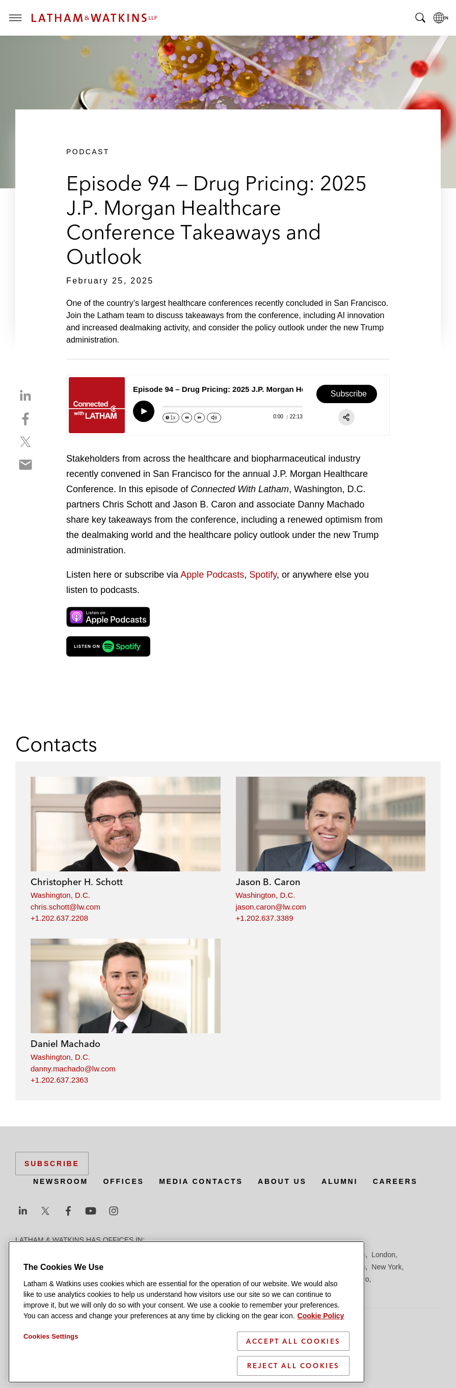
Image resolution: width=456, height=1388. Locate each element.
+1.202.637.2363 (59, 1079)
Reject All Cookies (293, 1366)
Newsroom (60, 1181)
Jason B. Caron (268, 882)
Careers (395, 1181)
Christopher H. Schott (77, 882)
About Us (282, 1181)
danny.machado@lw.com (73, 1068)
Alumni (339, 1181)
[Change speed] (171, 417)
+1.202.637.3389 (264, 918)
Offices (123, 1181)
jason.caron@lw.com (271, 906)
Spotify (263, 575)
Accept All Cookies (293, 1341)
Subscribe (51, 1163)
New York (386, 1267)
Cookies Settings (50, 1336)
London (383, 1255)
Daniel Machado (65, 1044)
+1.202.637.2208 (59, 918)
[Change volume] (214, 417)
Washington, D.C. (60, 895)
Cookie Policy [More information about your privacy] (321, 1316)
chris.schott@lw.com (65, 906)
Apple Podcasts (212, 575)
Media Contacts (201, 1181)
